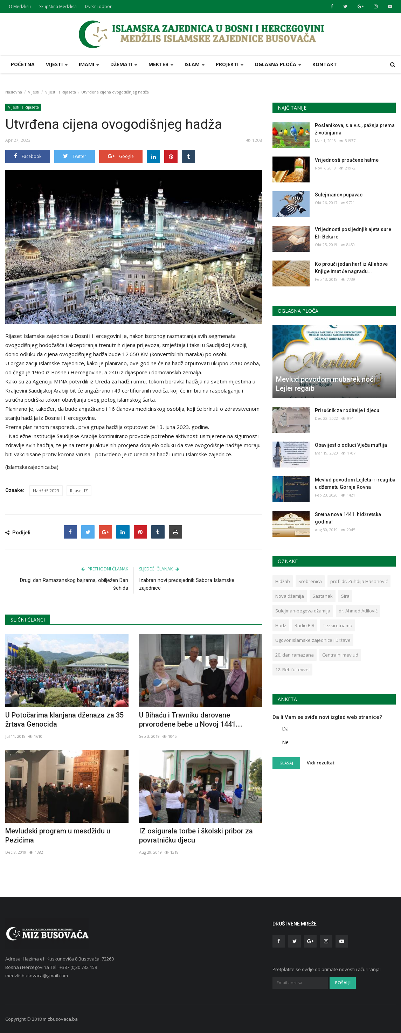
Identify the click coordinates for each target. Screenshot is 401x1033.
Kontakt (324, 64)
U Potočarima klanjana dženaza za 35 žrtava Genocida (64, 719)
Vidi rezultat (320, 763)
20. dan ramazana (294, 655)
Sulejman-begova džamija (302, 611)
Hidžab (282, 581)
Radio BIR (304, 625)
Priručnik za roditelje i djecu (347, 410)
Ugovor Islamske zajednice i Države (313, 640)
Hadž (280, 625)
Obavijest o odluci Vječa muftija (351, 445)
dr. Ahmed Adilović (358, 611)
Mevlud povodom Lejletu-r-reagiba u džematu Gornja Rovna (355, 483)
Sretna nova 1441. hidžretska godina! (348, 518)
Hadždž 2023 (46, 491)
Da (285, 728)
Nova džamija (289, 596)
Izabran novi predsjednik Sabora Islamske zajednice (186, 584)
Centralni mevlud (340, 655)
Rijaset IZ (79, 491)
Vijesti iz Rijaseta (60, 92)
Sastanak (322, 596)
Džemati (123, 64)
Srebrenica (310, 581)
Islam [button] (195, 64)
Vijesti (33, 92)
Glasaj (286, 762)
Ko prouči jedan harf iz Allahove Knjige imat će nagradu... (351, 267)
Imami (89, 64)
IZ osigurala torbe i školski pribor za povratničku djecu (196, 835)
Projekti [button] (229, 64)
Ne (285, 742)
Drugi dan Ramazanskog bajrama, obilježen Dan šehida (74, 584)
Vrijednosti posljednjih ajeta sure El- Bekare (353, 233)
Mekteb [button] (160, 64)
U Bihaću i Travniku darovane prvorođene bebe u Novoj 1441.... (191, 719)
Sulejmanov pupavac (338, 194)
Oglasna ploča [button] (278, 64)
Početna (23, 64)
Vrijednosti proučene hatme (347, 160)
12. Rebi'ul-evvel (292, 669)
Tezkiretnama (337, 625)
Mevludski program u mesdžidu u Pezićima (57, 835)
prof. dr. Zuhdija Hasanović (359, 581)
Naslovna (13, 92)
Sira (345, 596)
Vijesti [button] (57, 64)
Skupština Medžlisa (58, 6)
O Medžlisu (20, 6)
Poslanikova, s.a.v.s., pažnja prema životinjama (355, 129)
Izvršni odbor (98, 6)
